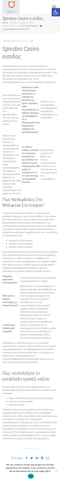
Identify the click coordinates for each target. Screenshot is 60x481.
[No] (56, 471)
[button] (56, 12)
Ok (30, 476)
